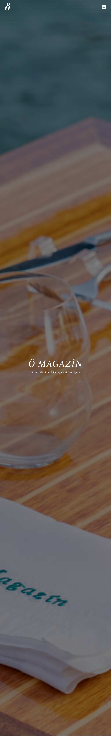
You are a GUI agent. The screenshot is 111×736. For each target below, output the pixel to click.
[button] (104, 7)
